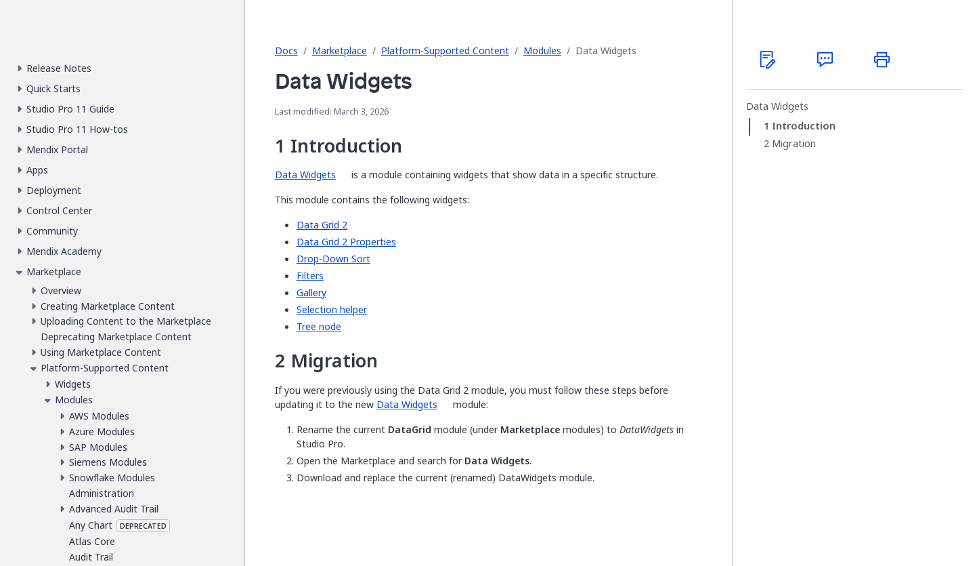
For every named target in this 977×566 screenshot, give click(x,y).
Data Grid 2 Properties (346, 242)
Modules (542, 50)
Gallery (311, 292)
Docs (286, 50)
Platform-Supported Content (445, 50)
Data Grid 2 (322, 225)
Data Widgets (305, 174)
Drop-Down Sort (333, 258)
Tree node (319, 326)
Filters (310, 275)
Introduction (803, 126)
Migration (794, 143)
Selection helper (332, 309)
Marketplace (339, 50)
